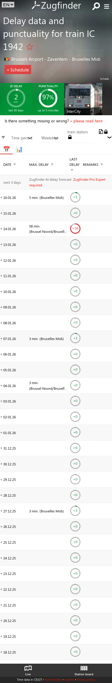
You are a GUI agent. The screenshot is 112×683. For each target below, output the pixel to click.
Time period (21, 138)
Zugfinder (56, 5)
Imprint (69, 679)
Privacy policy (86, 679)
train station (77, 132)
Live (28, 669)
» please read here (86, 121)
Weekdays (50, 138)
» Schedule (18, 69)
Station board (84, 669)
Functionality (53, 679)
